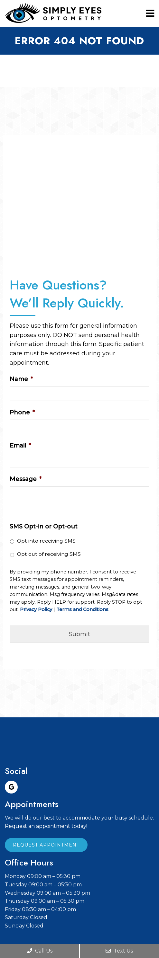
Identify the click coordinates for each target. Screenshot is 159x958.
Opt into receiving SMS (46, 541)
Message (26, 479)
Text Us (119, 951)
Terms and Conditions (82, 609)
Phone (22, 412)
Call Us (39, 951)
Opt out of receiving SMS (49, 554)
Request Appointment (46, 845)
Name (21, 379)
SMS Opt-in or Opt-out (44, 526)
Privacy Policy (36, 609)
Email (20, 445)
